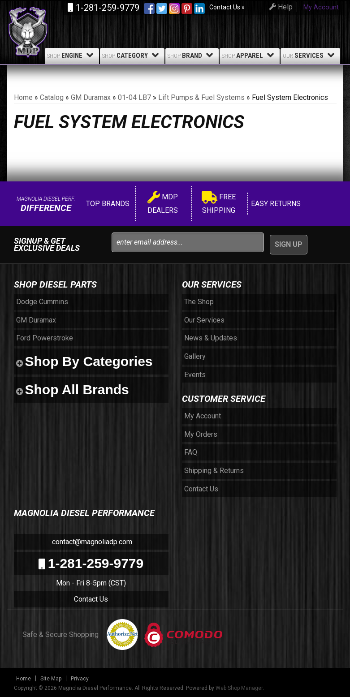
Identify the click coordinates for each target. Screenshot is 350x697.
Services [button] (310, 55)
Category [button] (132, 55)
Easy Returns (275, 203)
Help (279, 7)
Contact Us (91, 599)
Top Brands (107, 203)
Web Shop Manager (239, 688)
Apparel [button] (249, 55)
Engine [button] (72, 55)
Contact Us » (227, 7)
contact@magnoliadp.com (91, 542)
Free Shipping (219, 204)
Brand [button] (192, 55)
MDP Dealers (162, 204)
